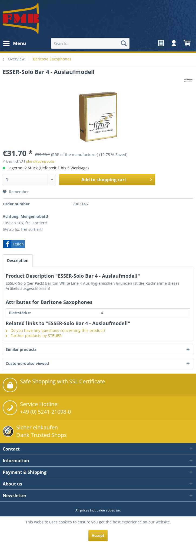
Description (17, 260)
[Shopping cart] (187, 43)
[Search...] (90, 43)
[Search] (123, 43)
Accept (98, 535)
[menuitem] (14, 43)
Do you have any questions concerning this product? (55, 330)
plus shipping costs (40, 161)
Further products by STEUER (34, 335)
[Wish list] (160, 43)
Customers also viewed (27, 363)
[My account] (174, 43)
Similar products (21, 349)
